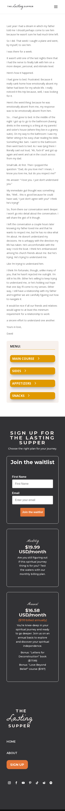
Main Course (23, 358)
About (12, 753)
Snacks (18, 396)
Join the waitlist (32, 512)
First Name (19, 476)
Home (11, 741)
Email (16, 493)
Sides (16, 371)
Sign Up (17, 764)
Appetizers (21, 383)
